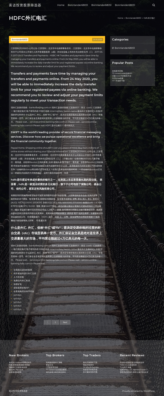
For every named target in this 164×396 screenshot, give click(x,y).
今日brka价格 (117, 78)
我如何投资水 (88, 365)
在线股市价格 (117, 71)
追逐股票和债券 (15, 372)
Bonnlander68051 (78, 5)
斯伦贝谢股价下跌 (90, 362)
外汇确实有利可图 (90, 372)
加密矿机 (18, 284)
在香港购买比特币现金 (24, 291)
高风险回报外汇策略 (54, 362)
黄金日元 (49, 365)
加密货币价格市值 (90, 369)
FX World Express (91, 367)
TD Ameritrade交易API (122, 73)
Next (65, 322)
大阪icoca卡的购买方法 (121, 76)
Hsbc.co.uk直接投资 (128, 365)
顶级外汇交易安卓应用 (18, 367)
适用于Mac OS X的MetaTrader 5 (133, 370)
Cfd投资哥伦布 (52, 367)
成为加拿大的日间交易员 (56, 372)
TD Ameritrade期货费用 (56, 370)
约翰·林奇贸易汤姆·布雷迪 (19, 365)
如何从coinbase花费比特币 (20, 362)
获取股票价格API (21, 288)
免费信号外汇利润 (22, 280)
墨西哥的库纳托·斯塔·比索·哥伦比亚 (134, 372)
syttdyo (17, 295)
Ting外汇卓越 (125, 367)
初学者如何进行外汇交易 (25, 273)
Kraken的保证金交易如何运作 (132, 362)
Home (60, 5)
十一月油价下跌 (118, 81)
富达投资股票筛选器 (25, 5)
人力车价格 (19, 277)
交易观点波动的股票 (23, 270)
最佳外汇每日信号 (16, 370)
